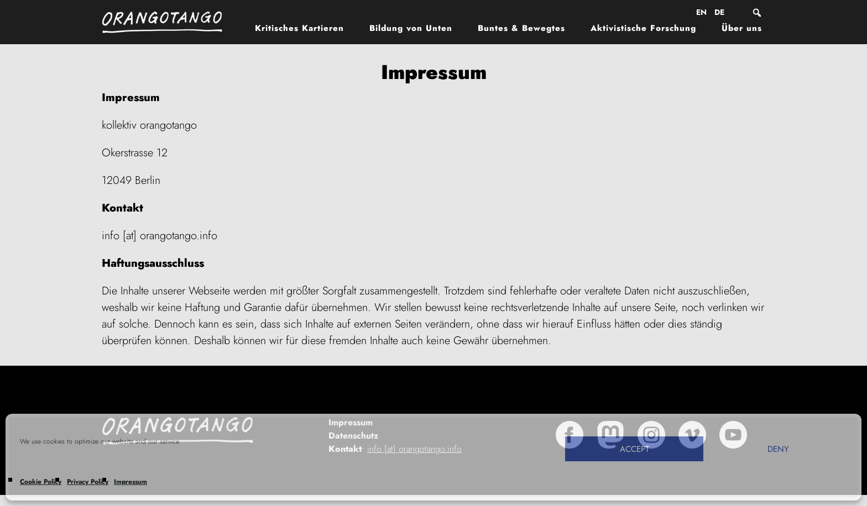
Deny (777, 449)
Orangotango (168, 22)
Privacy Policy (87, 482)
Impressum (130, 482)
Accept (634, 449)
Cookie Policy (40, 482)
